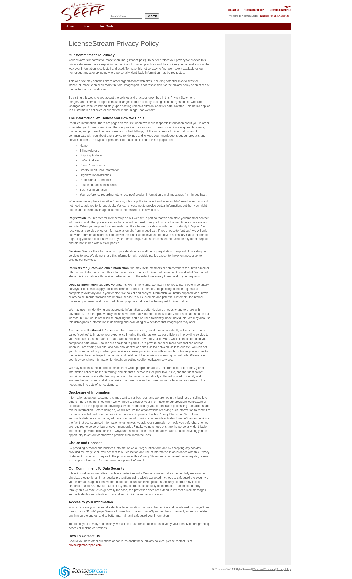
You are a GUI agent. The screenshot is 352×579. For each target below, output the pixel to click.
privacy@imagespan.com (85, 545)
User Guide (106, 26)
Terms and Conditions (264, 569)
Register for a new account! (275, 15)
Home (70, 26)
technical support (254, 9)
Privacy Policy (283, 569)
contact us (233, 9)
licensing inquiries (280, 9)
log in (287, 6)
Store (86, 26)
